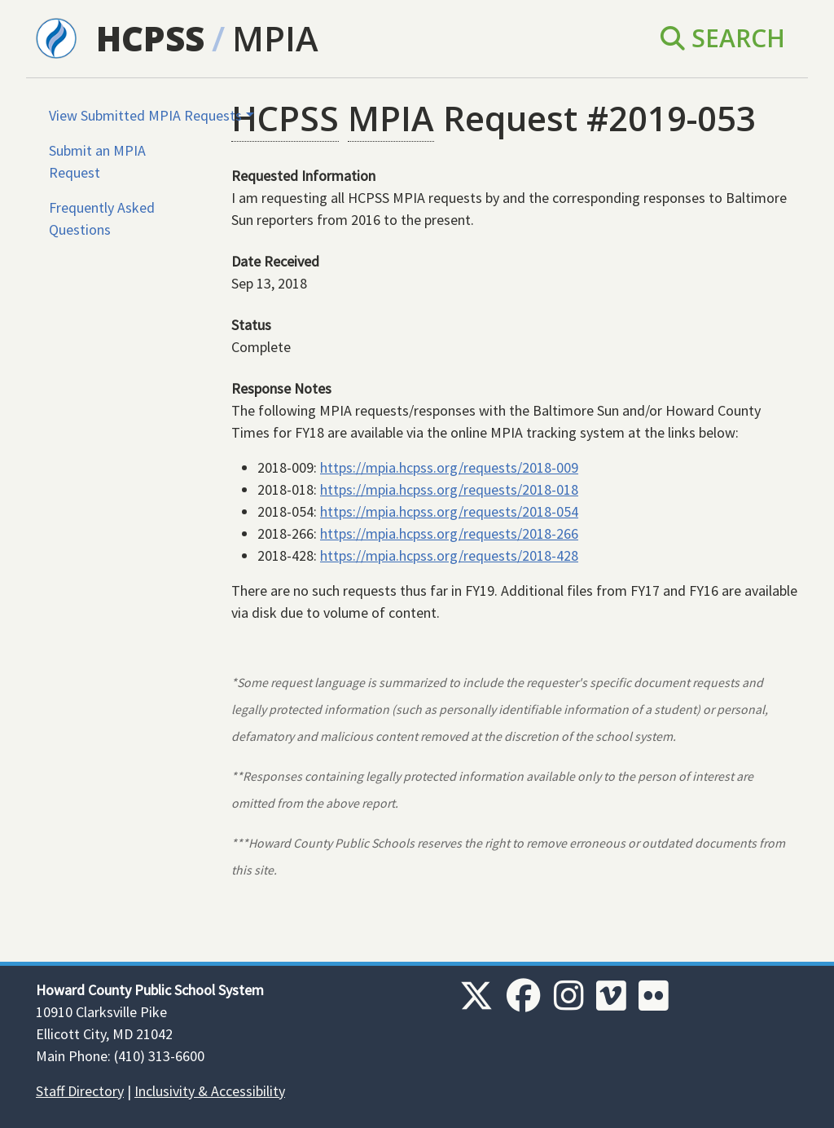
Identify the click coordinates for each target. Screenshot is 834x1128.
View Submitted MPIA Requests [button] (145, 115)
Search (723, 38)
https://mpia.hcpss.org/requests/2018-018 (449, 489)
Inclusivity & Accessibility (209, 1091)
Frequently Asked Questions (102, 218)
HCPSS (150, 38)
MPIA (275, 38)
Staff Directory (80, 1091)
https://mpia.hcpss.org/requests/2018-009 (449, 467)
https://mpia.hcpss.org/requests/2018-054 (449, 511)
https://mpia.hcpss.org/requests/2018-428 (449, 555)
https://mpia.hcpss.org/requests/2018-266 (449, 533)
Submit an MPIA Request (97, 161)
